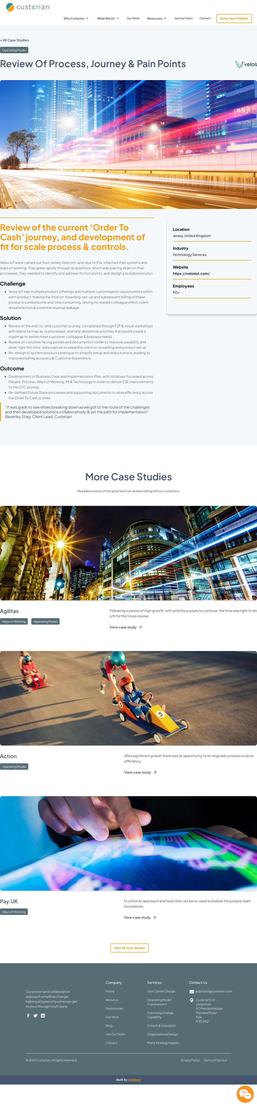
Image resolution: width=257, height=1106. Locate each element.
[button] (76, 18)
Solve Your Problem (234, 18)
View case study (123, 627)
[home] (37, 6)
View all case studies (129, 948)
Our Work (133, 18)
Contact (205, 18)
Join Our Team (183, 18)
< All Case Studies (14, 40)
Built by (128, 1080)
